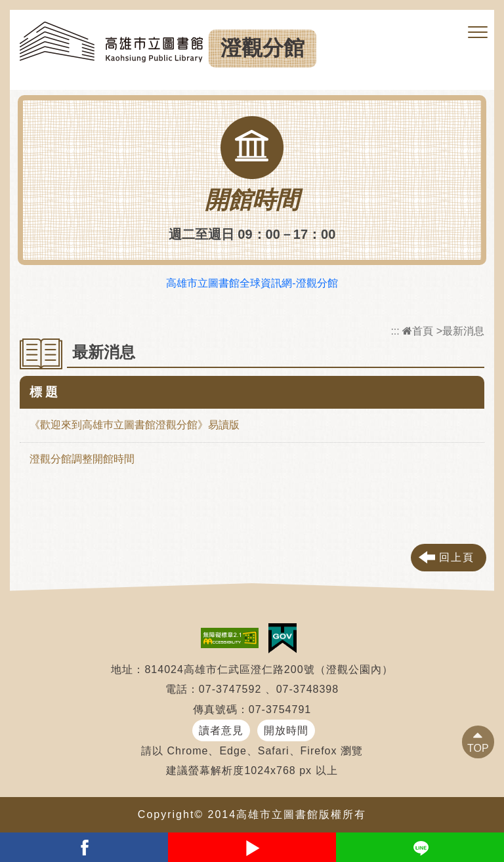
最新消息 (463, 331)
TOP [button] (478, 748)
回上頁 (456, 557)
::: (394, 331)
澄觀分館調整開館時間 (82, 458)
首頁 (417, 331)
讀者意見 (221, 730)
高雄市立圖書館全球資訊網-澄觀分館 (251, 283)
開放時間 (286, 730)
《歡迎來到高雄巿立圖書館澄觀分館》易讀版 (135, 424)
